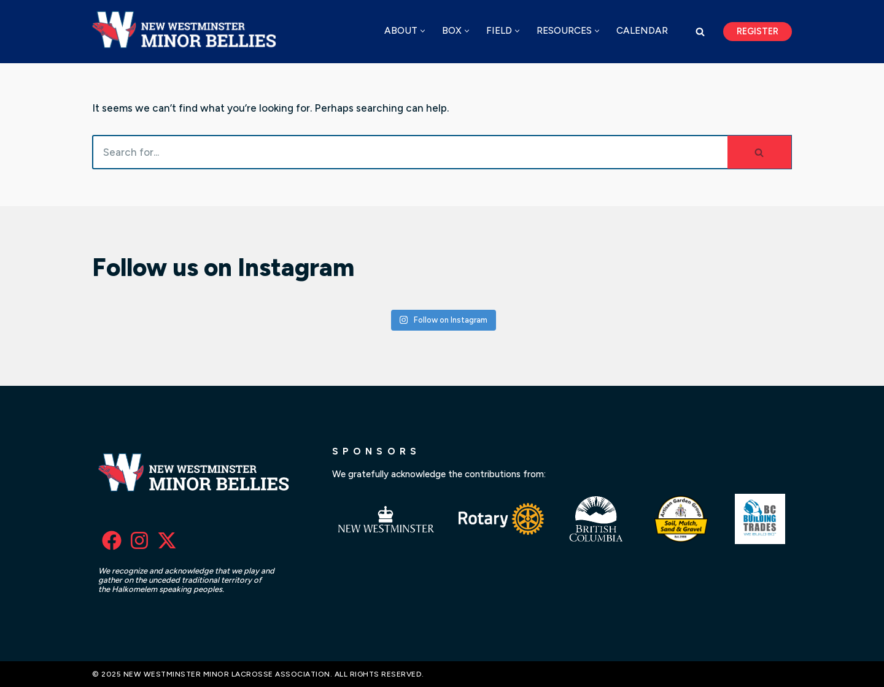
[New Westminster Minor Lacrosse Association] (187, 31)
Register (757, 31)
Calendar (642, 30)
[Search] (700, 31)
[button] (423, 31)
